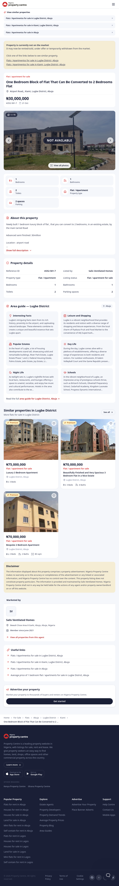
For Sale (17, 717)
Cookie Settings (80, 877)
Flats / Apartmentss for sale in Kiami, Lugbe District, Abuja (35, 64)
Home (6, 717)
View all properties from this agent (25, 637)
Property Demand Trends (52, 814)
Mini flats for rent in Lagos (17, 856)
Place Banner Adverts (83, 809)
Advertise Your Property (84, 804)
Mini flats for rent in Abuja (17, 825)
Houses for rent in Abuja (16, 809)
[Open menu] (113, 4)
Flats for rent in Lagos (15, 835)
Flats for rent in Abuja (15, 804)
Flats (27, 717)
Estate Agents (47, 804)
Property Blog (47, 825)
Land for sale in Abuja (15, 820)
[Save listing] (53, 423)
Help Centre (109, 804)
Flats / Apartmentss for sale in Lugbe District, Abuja (32, 60)
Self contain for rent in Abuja (18, 830)
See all (108, 412)
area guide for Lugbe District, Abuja (38, 398)
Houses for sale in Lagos (16, 846)
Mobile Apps (109, 814)
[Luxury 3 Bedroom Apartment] (31, 454)
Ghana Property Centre (39, 786)
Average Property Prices (52, 820)
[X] (99, 877)
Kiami (62, 717)
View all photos (59, 165)
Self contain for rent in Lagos (18, 862)
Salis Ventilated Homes (20, 620)
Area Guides (46, 830)
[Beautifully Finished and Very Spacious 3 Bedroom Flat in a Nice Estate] (88, 454)
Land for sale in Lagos (15, 851)
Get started (59, 701)
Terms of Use (63, 877)
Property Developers (50, 809)
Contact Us (108, 809)
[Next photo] (110, 140)
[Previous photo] (9, 140)
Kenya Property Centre (14, 786)
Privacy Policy (48, 877)
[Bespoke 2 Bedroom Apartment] (31, 524)
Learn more (13, 764)
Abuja (36, 717)
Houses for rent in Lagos (16, 841)
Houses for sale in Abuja (16, 814)
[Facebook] (92, 877)
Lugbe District (49, 717)
